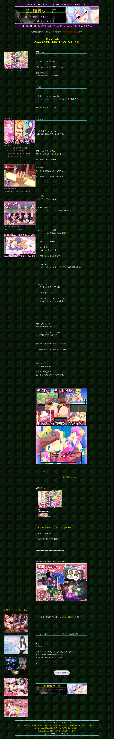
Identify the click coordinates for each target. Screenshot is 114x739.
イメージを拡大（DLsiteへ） (16, 69)
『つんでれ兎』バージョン (48, 99)
